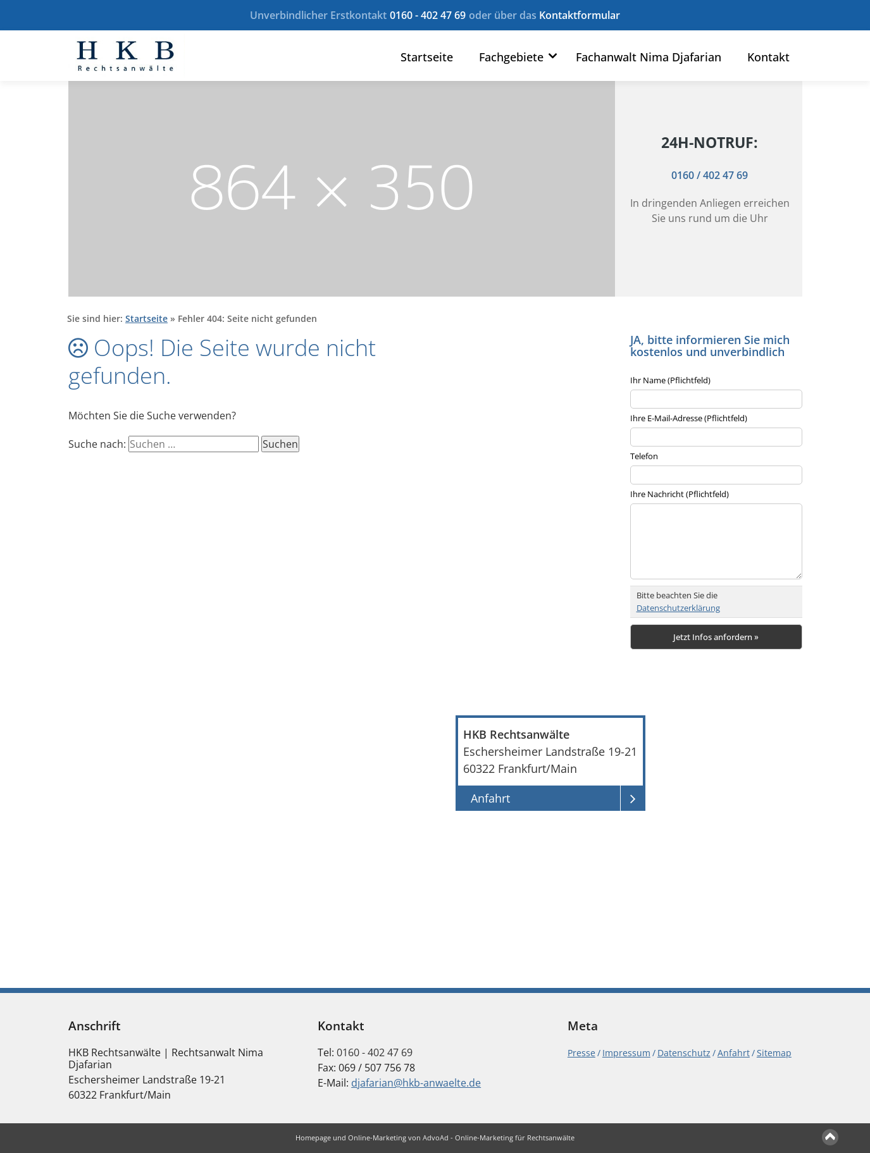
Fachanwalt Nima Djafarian (648, 57)
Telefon (644, 456)
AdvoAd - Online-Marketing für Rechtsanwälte (499, 1137)
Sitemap (774, 1053)
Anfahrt (734, 1053)
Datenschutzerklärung (678, 607)
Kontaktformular (579, 15)
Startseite (427, 57)
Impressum (626, 1053)
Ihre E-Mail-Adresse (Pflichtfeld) (688, 418)
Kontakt (768, 57)
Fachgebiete (511, 57)
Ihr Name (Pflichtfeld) (670, 380)
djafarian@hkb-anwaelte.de (416, 1083)
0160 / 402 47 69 (709, 175)
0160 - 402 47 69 (428, 15)
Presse (581, 1053)
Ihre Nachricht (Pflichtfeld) (679, 494)
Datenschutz (684, 1053)
